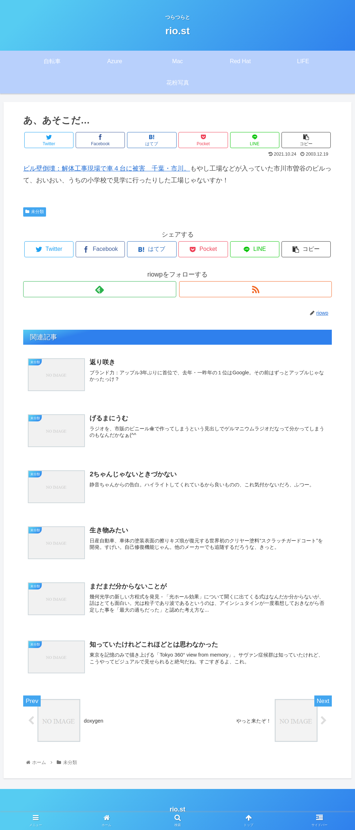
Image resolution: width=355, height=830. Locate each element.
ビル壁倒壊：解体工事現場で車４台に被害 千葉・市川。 (106, 168)
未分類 (34, 211)
